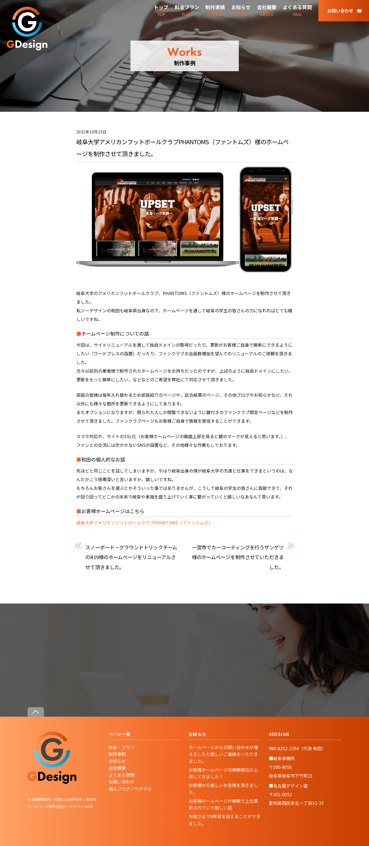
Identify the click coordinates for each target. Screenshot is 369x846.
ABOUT (266, 10)
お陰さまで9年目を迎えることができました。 (224, 820)
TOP (161, 10)
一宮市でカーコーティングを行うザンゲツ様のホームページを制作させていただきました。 (238, 557)
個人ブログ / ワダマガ (130, 788)
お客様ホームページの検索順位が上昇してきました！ (223, 773)
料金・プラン (122, 747)
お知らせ (117, 761)
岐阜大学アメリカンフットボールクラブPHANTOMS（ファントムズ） (144, 522)
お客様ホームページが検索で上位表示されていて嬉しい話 (223, 804)
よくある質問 (122, 775)
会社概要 (117, 768)
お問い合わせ (344, 10)
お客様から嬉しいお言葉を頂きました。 (223, 788)
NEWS (241, 10)
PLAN (187, 10)
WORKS (215, 10)
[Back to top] (36, 712)
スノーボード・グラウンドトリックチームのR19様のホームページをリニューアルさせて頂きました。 (131, 557)
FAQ (297, 10)
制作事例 (117, 754)
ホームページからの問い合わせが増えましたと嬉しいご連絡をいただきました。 (223, 754)
